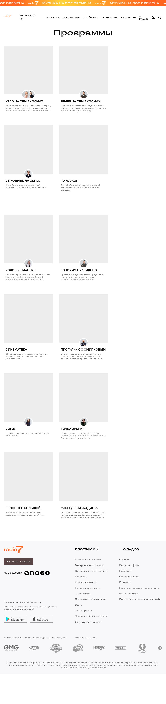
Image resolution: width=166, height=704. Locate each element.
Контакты (125, 582)
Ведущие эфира (129, 565)
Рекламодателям (129, 593)
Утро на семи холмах (88, 559)
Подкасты (110, 17)
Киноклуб (128, 17)
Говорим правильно (87, 588)
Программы (71, 17)
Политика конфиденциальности (139, 588)
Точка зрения (83, 610)
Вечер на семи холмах (89, 565)
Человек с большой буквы (91, 616)
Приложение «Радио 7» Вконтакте (22, 602)
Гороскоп (81, 576)
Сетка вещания (129, 576)
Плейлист (91, 17)
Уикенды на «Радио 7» (88, 622)
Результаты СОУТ (86, 637)
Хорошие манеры (86, 582)
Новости (52, 17)
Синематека (83, 593)
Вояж (78, 605)
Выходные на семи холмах (91, 571)
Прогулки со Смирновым (90, 599)
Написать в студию (18, 561)
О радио (124, 559)
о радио (144, 17)
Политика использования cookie (139, 599)
